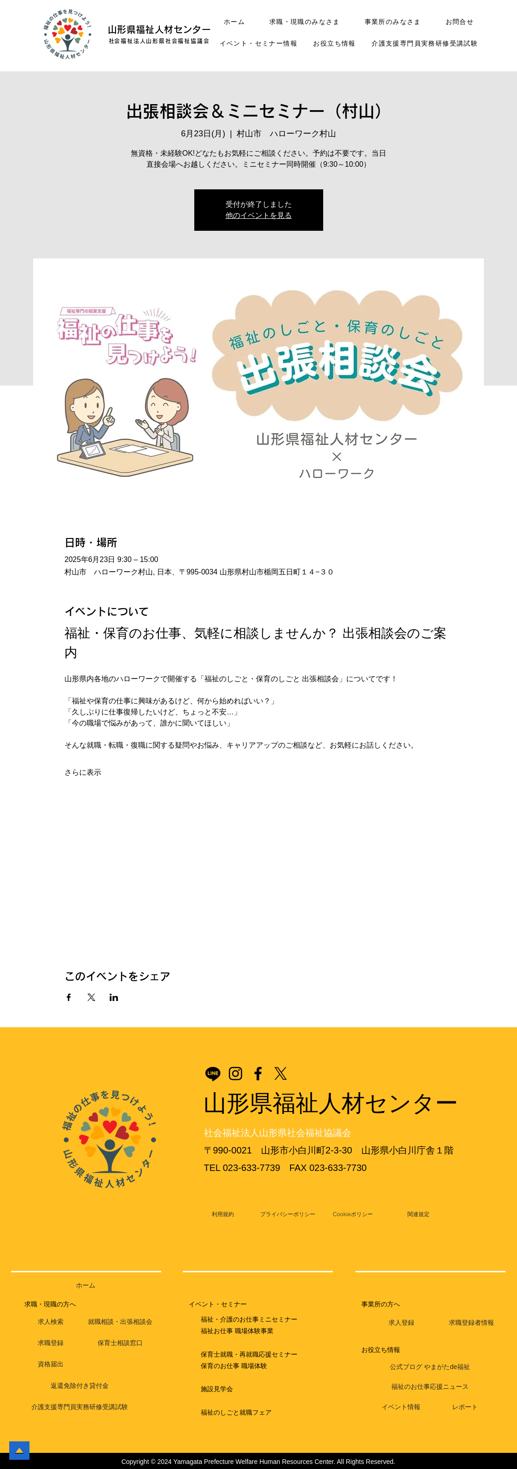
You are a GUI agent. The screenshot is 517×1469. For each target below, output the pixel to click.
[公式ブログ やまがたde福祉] (430, 1367)
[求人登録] (401, 1323)
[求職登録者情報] (471, 1323)
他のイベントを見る (259, 215)
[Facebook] (258, 1074)
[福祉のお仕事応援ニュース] (430, 1387)
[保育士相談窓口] (120, 1343)
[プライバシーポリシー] (287, 1214)
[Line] (213, 1074)
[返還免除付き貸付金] (79, 1386)
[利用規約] (223, 1214)
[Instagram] (235, 1074)
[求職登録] (50, 1343)
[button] (67, 34)
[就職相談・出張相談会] (120, 1322)
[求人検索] (50, 1322)
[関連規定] (418, 1214)
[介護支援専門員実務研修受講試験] (79, 1407)
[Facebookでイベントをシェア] (68, 997)
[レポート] (465, 1407)
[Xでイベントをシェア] (91, 997)
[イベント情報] (401, 1407)
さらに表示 (82, 772)
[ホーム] (85, 1285)
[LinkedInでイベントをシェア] (114, 997)
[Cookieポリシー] (353, 1214)
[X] (281, 1074)
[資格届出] (50, 1364)
